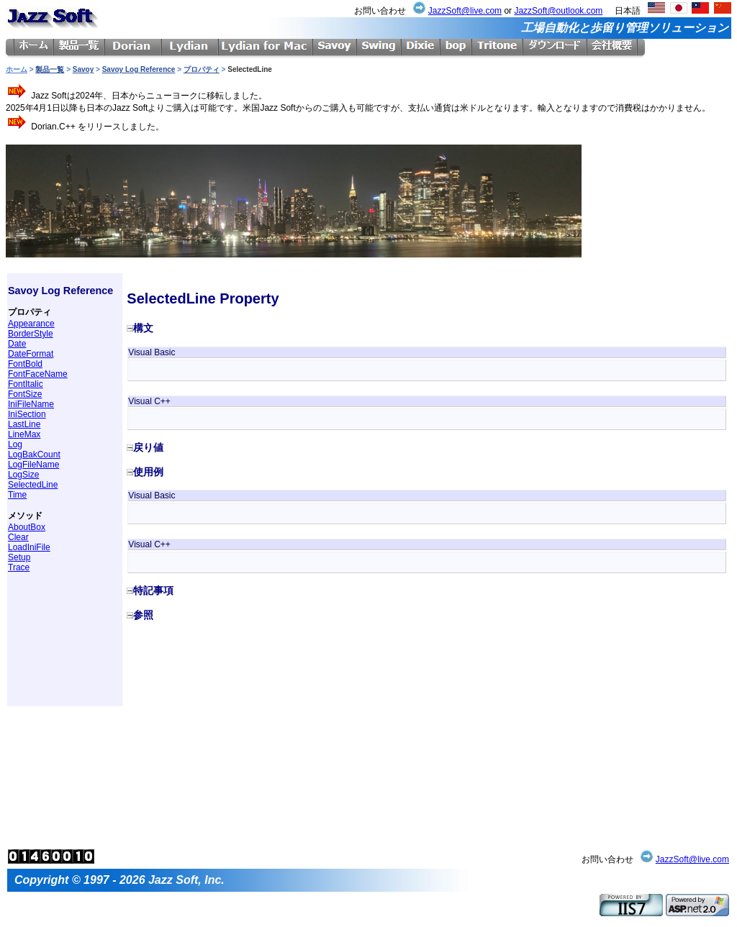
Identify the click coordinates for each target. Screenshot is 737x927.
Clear (18, 537)
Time (17, 495)
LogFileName (33, 465)
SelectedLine (33, 485)
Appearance (31, 324)
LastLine (24, 424)
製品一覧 (49, 69)
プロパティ (202, 69)
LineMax (24, 434)
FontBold (25, 364)
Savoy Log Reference (139, 69)
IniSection (27, 414)
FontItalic (25, 384)
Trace (19, 567)
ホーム (16, 69)
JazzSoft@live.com (465, 11)
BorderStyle (30, 334)
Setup (19, 557)
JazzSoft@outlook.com (558, 11)
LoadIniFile (29, 547)
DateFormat (30, 354)
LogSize (23, 475)
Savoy (83, 69)
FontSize (25, 394)
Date (17, 344)
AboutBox (26, 527)
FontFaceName (38, 374)
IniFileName (31, 404)
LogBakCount (34, 454)
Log (15, 444)
